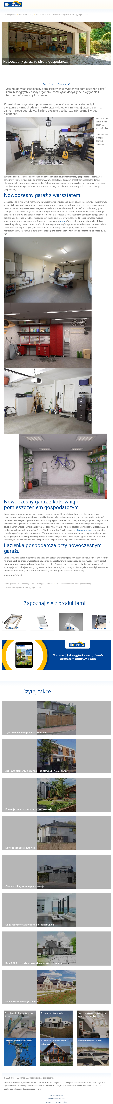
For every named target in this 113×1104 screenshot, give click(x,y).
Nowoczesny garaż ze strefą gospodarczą (35, 584)
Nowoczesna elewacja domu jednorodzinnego (53, 1042)
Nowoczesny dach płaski (52, 1013)
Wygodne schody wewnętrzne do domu (19, 1014)
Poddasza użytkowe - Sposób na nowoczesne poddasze (92, 1014)
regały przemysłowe (82, 530)
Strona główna (10, 15)
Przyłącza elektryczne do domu (18, 1041)
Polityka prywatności (56, 1099)
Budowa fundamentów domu (90, 1041)
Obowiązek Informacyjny (56, 1102)
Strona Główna (57, 1095)
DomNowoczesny (26, 15)
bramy (62, 221)
